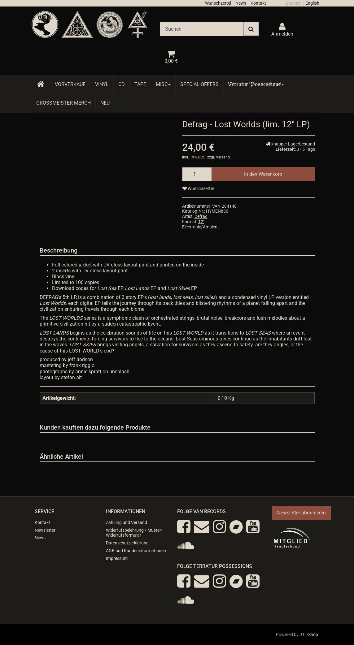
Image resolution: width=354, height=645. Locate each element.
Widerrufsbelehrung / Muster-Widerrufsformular (134, 533)
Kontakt (258, 3)
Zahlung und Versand (126, 522)
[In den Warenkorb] (263, 174)
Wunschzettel (218, 3)
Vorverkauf (70, 84)
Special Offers (199, 84)
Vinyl (102, 84)
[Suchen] (201, 29)
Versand (223, 157)
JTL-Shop (308, 634)
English (312, 3)
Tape (140, 84)
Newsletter (45, 530)
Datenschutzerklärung (127, 542)
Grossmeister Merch (63, 103)
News (240, 3)
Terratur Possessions (256, 84)
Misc (163, 84)
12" (201, 221)
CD (121, 84)
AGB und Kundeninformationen (136, 550)
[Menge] (197, 174)
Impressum (117, 558)
